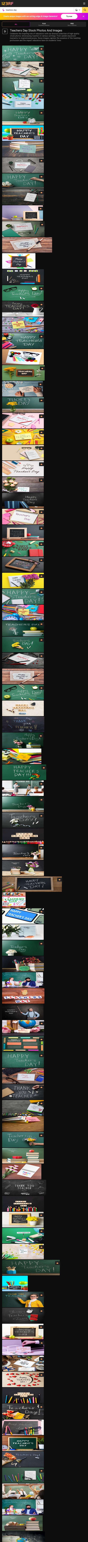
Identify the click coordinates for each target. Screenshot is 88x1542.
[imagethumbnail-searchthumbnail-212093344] (23, 513)
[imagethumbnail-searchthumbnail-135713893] (23, 1315)
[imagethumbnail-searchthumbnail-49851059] (65, 883)
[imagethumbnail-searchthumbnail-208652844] (31, 1142)
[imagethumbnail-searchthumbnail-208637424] (23, 171)
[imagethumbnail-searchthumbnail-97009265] (69, 230)
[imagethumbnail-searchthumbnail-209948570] (23, 767)
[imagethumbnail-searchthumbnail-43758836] (21, 682)
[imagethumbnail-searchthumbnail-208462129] (65, 143)
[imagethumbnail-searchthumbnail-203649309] (65, 485)
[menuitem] (44, 1504)
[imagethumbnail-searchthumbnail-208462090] (64, 199)
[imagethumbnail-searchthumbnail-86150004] (65, 317)
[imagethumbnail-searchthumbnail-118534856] (64, 1372)
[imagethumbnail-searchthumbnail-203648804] (22, 199)
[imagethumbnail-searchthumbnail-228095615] (65, 1259)
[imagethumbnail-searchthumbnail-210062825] (65, 569)
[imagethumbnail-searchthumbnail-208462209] (65, 401)
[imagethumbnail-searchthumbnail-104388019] (32, 796)
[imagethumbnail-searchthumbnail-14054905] (23, 1343)
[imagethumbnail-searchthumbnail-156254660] (65, 911)
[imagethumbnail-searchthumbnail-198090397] (23, 429)
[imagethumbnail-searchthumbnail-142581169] (65, 1343)
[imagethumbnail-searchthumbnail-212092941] (23, 1023)
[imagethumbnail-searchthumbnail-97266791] (65, 115)
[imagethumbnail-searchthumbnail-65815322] (74, 796)
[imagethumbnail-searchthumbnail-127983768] (22, 911)
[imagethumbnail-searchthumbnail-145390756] (65, 625)
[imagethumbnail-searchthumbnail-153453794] (23, 1287)
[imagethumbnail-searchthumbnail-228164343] (23, 87)
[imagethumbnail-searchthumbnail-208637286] (64, 682)
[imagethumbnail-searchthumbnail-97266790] (73, 1142)
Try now (69, 16)
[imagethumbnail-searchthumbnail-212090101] (64, 1426)
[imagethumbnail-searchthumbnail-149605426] (22, 1426)
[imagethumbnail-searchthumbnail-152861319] (23, 1455)
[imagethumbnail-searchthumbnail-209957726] (23, 854)
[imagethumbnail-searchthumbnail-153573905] (63, 1399)
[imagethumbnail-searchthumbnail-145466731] (23, 653)
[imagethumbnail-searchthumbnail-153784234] (22, 1372)
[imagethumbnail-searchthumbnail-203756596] (22, 1203)
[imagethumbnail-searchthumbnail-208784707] (65, 967)
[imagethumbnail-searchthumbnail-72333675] (65, 289)
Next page (44, 1486)
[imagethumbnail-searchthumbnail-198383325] (65, 513)
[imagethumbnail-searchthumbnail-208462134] (65, 373)
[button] (78, 10)
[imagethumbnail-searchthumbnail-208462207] (65, 1315)
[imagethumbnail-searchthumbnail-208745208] (23, 59)
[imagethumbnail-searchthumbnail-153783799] (65, 1455)
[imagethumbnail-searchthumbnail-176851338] (23, 939)
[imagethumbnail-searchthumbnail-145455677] (65, 739)
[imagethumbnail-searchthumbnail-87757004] (23, 143)
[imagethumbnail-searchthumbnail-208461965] (65, 59)
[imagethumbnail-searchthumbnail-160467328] (65, 87)
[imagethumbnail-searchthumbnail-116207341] (23, 826)
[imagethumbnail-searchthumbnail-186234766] (23, 1175)
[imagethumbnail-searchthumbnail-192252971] (65, 1203)
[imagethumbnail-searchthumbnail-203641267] (23, 485)
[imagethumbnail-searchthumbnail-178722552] (65, 429)
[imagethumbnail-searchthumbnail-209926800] (23, 625)
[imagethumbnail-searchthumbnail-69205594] (21, 1051)
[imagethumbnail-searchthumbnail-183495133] (23, 345)
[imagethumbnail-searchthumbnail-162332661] (23, 711)
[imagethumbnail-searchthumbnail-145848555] (22, 883)
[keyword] (39, 10)
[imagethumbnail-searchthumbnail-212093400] (23, 373)
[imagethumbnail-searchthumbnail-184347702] (65, 1108)
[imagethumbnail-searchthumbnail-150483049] (23, 967)
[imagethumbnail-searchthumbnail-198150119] (23, 317)
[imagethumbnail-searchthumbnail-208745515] (65, 939)
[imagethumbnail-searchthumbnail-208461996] (23, 597)
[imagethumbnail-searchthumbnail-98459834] (23, 261)
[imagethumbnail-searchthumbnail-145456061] (23, 1259)
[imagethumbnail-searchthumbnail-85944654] (65, 854)
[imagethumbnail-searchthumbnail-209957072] (65, 653)
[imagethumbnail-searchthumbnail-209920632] (65, 261)
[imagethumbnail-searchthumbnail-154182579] (65, 767)
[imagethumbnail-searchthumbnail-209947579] (23, 401)
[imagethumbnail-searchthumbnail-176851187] (23, 1108)
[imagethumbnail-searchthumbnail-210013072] (65, 1081)
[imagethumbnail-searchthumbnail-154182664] (65, 1023)
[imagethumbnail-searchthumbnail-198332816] (65, 457)
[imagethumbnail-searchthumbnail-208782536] (23, 541)
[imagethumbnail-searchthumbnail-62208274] (65, 1231)
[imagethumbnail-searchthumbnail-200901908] (23, 1231)
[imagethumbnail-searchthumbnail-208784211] (23, 995)
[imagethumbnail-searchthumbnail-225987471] (23, 289)
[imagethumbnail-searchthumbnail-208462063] (23, 115)
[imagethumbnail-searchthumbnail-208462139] (65, 1175)
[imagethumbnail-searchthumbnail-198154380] (23, 569)
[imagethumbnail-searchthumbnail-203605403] (65, 345)
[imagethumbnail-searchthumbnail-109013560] (65, 826)
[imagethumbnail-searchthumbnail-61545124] (65, 1287)
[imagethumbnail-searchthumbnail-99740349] (64, 1051)
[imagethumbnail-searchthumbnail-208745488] (21, 1399)
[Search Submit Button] (85, 10)
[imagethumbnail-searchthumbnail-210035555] (65, 711)
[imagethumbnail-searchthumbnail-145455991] (23, 1081)
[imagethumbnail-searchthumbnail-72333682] (65, 597)
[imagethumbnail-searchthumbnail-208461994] (65, 171)
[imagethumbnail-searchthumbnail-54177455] (65, 995)
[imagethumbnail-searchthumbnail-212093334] (23, 739)
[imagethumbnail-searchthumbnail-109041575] (23, 457)
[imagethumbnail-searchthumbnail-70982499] (65, 541)
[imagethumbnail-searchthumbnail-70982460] (27, 230)
